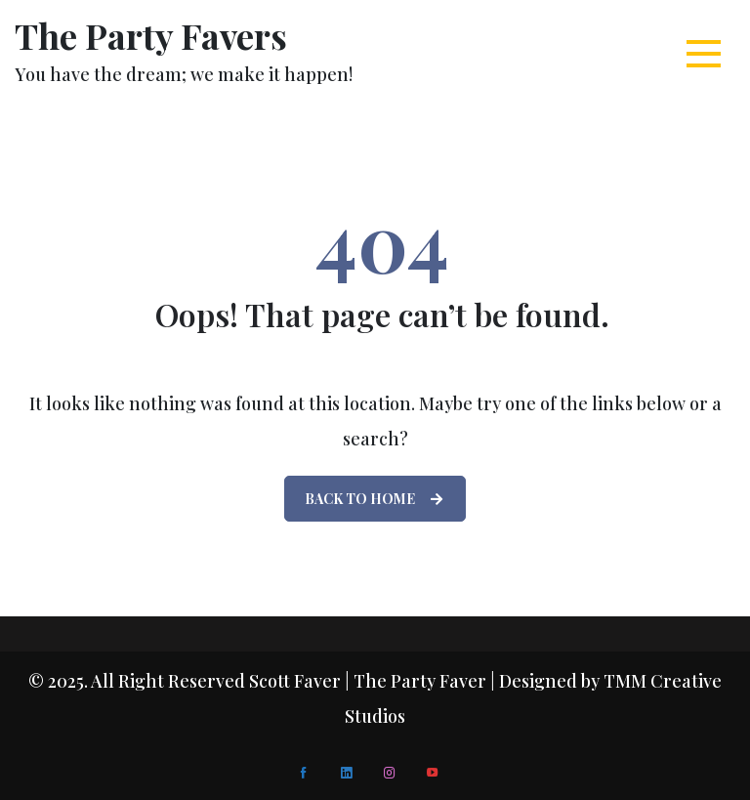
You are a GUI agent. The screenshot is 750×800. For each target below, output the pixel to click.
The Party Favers (151, 35)
